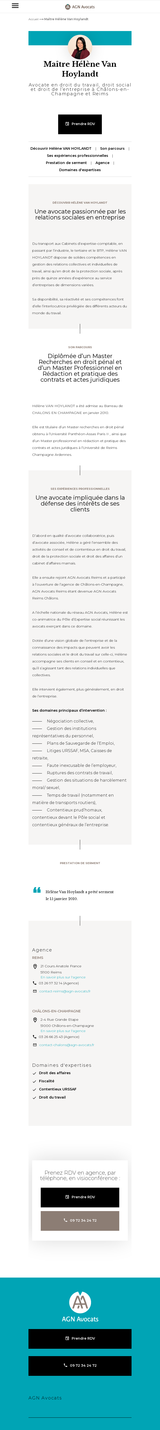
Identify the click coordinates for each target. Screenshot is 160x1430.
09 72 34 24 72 (83, 1220)
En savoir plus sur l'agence (63, 977)
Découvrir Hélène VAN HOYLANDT (61, 148)
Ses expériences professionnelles (77, 155)
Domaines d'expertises (80, 170)
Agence (102, 162)
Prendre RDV (83, 124)
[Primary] (15, 6)
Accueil (33, 19)
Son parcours (112, 148)
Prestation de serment (66, 162)
